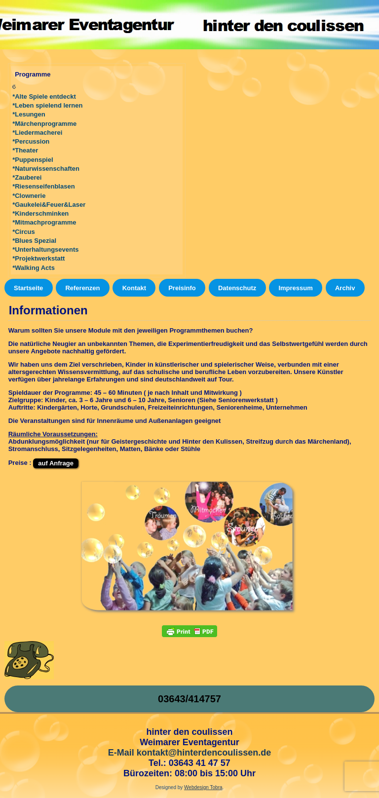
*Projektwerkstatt (38, 258)
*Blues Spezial (34, 240)
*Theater (25, 150)
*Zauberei (26, 177)
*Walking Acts (33, 267)
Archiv (345, 288)
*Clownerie (28, 195)
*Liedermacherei (37, 132)
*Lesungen (28, 114)
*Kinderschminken (40, 213)
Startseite (28, 288)
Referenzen (82, 288)
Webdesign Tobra (203, 787)
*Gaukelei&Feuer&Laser (48, 204)
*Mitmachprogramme (44, 222)
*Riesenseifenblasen (43, 186)
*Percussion (30, 141)
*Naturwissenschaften (45, 168)
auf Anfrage (56, 463)
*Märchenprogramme (44, 123)
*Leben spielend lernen (47, 105)
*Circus (23, 231)
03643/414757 (189, 698)
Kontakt (134, 288)
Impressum (295, 288)
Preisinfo (182, 288)
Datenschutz (237, 288)
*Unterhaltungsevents (45, 249)
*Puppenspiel (32, 159)
